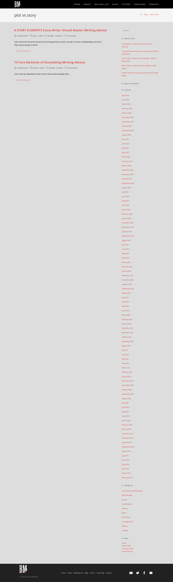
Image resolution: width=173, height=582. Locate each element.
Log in (124, 543)
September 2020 (128, 394)
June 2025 (125, 144)
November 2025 (128, 122)
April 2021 (125, 363)
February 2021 (127, 372)
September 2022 (128, 289)
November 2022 (128, 280)
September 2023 (128, 236)
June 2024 (125, 196)
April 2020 (125, 416)
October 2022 (127, 284)
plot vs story (154, 14)
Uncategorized (127, 522)
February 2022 (127, 319)
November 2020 (128, 385)
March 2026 (126, 104)
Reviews (125, 508)
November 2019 (128, 438)
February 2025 (127, 161)
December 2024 (128, 170)
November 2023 (128, 227)
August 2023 (126, 240)
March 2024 (126, 209)
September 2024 (128, 183)
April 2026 (125, 100)
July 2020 (125, 403)
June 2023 (125, 249)
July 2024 (125, 192)
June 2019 (125, 460)
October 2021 (127, 337)
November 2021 (128, 333)
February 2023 (127, 267)
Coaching (100, 573)
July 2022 (125, 297)
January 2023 (126, 271)
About (70, 573)
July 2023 (125, 245)
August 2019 (126, 451)
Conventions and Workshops (132, 491)
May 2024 (125, 201)
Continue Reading (24, 50)
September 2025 (128, 130)
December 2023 (128, 223)
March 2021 (126, 368)
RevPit (124, 513)
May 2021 (125, 359)
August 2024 (126, 188)
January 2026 (126, 113)
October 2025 (127, 126)
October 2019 (127, 442)
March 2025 (126, 157)
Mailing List (78, 573)
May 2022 (125, 306)
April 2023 (125, 258)
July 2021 (125, 350)
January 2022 (126, 324)
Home (63, 573)
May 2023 (125, 253)
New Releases (127, 504)
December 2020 (128, 381)
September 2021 (128, 341)
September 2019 (128, 447)
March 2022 (126, 315)
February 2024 (127, 214)
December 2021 (128, 328)
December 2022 (128, 275)
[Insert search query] (140, 30)
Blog (86, 573)
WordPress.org (127, 551)
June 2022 (125, 302)
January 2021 (126, 376)
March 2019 (126, 473)
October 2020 (127, 390)
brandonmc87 (22, 36)
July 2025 (125, 139)
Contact (109, 573)
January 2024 (126, 218)
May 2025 (125, 148)
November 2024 (128, 174)
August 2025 (126, 135)
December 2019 (128, 434)
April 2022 (125, 311)
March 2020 (126, 420)
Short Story (126, 517)
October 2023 (127, 231)
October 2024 (127, 179)
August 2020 (126, 398)
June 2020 (125, 407)
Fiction (92, 573)
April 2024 (125, 205)
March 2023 (126, 262)
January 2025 (126, 166)
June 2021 (125, 354)
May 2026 (125, 95)
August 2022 (126, 293)
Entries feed (126, 546)
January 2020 (126, 429)
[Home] (141, 14)
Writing (50, 36)
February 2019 (127, 477)
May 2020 (125, 412)
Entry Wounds (127, 495)
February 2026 (127, 108)
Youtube (58, 36)
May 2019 (125, 464)
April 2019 (125, 469)
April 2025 (125, 152)
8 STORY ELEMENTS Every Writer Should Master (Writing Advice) (60, 30)
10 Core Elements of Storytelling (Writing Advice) (49, 62)
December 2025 (128, 117)
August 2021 (126, 346)
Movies (124, 500)
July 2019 (125, 456)
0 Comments (71, 36)
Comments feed (128, 548)
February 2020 (127, 425)
